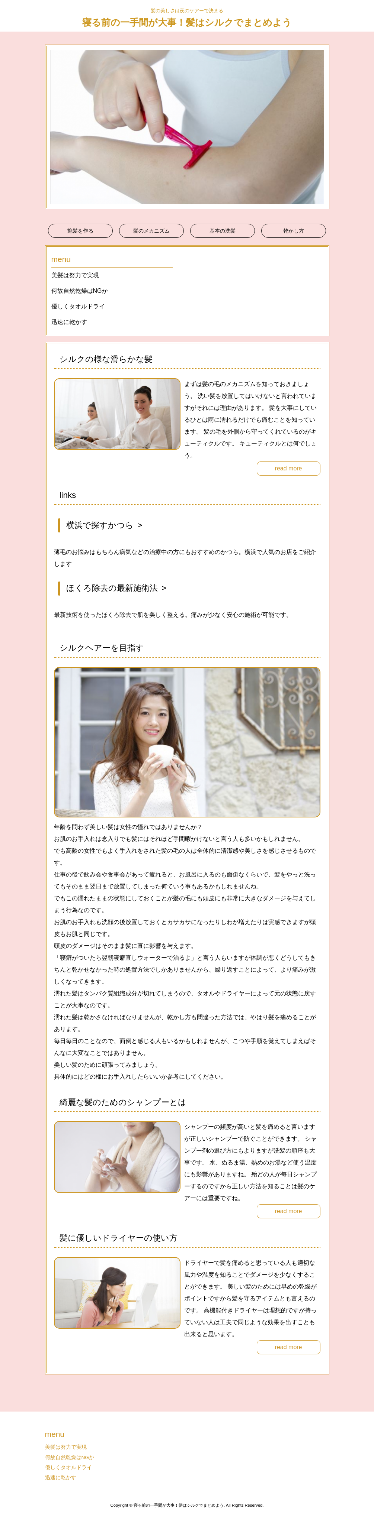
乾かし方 (293, 231)
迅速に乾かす (69, 322)
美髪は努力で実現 (75, 275)
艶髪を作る (80, 231)
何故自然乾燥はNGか (79, 291)
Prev (55, 127)
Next (320, 127)
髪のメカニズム (151, 231)
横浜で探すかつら (100, 525)
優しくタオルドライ (78, 306)
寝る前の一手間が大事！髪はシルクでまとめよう (187, 22)
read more (288, 468)
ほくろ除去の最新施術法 (112, 588)
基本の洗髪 (223, 231)
